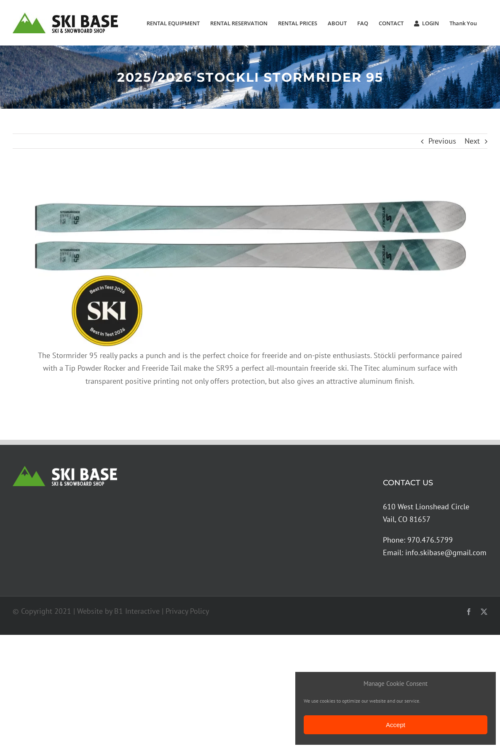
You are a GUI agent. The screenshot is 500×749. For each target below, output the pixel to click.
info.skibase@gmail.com (446, 552)
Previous (442, 141)
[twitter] (484, 611)
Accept (395, 724)
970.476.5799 (430, 540)
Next (472, 141)
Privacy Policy (187, 611)
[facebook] (468, 611)
